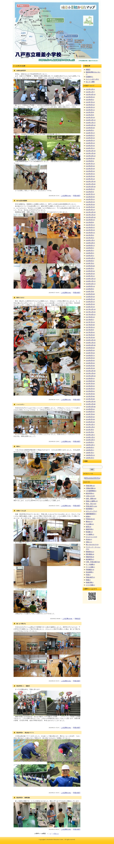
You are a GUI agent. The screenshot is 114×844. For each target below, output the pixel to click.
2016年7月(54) (90, 353)
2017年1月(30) (90, 337)
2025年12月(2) (90, 89)
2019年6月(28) (90, 266)
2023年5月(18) (90, 168)
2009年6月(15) (90, 455)
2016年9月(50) (90, 348)
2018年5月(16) (90, 296)
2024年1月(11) (90, 148)
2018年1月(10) (90, 307)
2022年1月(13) (90, 209)
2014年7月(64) (90, 414)
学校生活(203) (90, 519)
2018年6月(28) (90, 294)
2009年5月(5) (90, 458)
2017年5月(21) (90, 327)
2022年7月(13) (90, 194)
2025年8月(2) (90, 99)
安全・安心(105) (91, 503)
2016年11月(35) (90, 342)
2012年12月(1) (90, 424)
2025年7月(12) (90, 102)
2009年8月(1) (90, 450)
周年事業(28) (90, 554)
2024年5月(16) (90, 138)
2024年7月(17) (90, 133)
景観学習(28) (90, 557)
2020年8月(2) (90, 248)
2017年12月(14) (91, 309)
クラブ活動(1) (90, 585)
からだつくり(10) (91, 537)
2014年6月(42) (90, 417)
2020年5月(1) (90, 250)
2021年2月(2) (90, 238)
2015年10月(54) (91, 376)
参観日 (88, 69)
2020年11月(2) (90, 240)
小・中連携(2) (90, 564)
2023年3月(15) (90, 174)
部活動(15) (89, 532)
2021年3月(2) (90, 235)
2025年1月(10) (90, 117)
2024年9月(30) (90, 128)
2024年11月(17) (90, 122)
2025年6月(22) (90, 105)
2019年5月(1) (90, 268)
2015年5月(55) (90, 388)
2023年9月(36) (90, 158)
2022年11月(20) (90, 184)
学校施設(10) (90, 569)
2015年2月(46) (90, 396)
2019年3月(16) (90, 271)
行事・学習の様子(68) (93, 562)
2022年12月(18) (91, 181)
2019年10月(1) (90, 258)
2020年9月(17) (90, 245)
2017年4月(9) (90, 330)
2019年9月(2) (90, 261)
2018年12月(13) (91, 278)
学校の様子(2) (90, 577)
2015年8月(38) (90, 381)
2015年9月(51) (90, 378)
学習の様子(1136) (91, 506)
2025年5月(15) (90, 107)
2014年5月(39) (90, 419)
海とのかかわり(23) (92, 544)
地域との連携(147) (92, 501)
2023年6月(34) (90, 166)
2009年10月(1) (90, 445)
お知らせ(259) (90, 496)
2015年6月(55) (90, 386)
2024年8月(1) (90, 130)
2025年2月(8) (90, 115)
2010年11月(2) (90, 437)
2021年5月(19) (90, 230)
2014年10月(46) (91, 406)
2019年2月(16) (90, 273)
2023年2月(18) (90, 176)
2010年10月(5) (90, 440)
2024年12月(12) (91, 120)
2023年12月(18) (91, 151)
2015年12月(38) (91, 371)
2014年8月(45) (90, 411)
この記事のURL (66, 195)
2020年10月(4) (90, 243)
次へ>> (56, 833)
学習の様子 (76, 195)
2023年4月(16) (90, 171)
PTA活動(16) (90, 524)
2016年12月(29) (91, 340)
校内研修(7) (89, 509)
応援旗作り (89, 77)
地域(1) (88, 580)
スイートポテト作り (92, 79)
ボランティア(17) (91, 511)
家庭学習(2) (89, 529)
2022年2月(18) (90, 207)
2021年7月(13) (90, 225)
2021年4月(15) (90, 232)
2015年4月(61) (90, 391)
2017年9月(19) (90, 317)
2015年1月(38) (90, 399)
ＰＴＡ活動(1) (90, 567)
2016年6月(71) (90, 355)
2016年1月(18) (90, 368)
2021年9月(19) (90, 220)
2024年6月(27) (90, 135)
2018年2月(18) (90, 304)
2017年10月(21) (91, 314)
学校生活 (77, 618)
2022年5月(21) (90, 199)
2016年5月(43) (90, 358)
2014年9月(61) (90, 409)
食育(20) (88, 526)
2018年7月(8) (90, 291)
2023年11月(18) (90, 153)
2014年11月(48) (90, 404)
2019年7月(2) (90, 263)
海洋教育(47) (90, 559)
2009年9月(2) (90, 447)
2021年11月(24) (90, 215)
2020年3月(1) (90, 255)
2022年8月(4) (90, 192)
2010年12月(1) (90, 435)
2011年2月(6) (90, 432)
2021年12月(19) (91, 212)
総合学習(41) (90, 493)
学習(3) (88, 575)
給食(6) (88, 516)
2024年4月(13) (90, 140)
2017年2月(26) (90, 335)
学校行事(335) (90, 485)
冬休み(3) (89, 539)
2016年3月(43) (90, 363)
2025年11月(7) (90, 92)
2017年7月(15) (90, 322)
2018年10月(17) (91, 284)
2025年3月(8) (90, 112)
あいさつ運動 (90, 82)
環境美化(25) (90, 552)
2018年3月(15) (90, 301)
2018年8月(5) (90, 289)
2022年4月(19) (90, 202)
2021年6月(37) (90, 227)
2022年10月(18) (91, 186)
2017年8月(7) (90, 319)
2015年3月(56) (90, 394)
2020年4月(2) (90, 253)
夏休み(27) (89, 521)
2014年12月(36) (91, 401)
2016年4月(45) (90, 360)
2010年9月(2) (90, 442)
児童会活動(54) (91, 488)
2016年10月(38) (91, 345)
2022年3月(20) (90, 204)
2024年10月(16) (91, 125)
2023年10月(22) (91, 156)
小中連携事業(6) (91, 491)
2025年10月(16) (91, 94)
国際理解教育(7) (91, 514)
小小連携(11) (90, 534)
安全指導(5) (89, 572)
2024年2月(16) (90, 145)
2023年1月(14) (90, 179)
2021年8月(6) (90, 222)
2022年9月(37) (90, 189)
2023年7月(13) (90, 163)
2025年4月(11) (90, 110)
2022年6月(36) (90, 197)
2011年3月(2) (90, 429)
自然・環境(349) (91, 498)
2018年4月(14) (90, 299)
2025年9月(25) (90, 97)
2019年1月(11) (90, 276)
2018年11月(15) (90, 281)
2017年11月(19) (90, 312)
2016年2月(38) (90, 365)
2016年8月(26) (90, 350)
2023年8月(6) (90, 161)
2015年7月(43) (90, 383)
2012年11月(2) (90, 427)
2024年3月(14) (90, 143)
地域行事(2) (89, 582)
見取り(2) (89, 542)
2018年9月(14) (90, 286)
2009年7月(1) (90, 452)
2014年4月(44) (90, 422)
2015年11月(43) (90, 373)
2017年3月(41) (90, 332)
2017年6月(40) (90, 325)
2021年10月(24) (91, 217)
